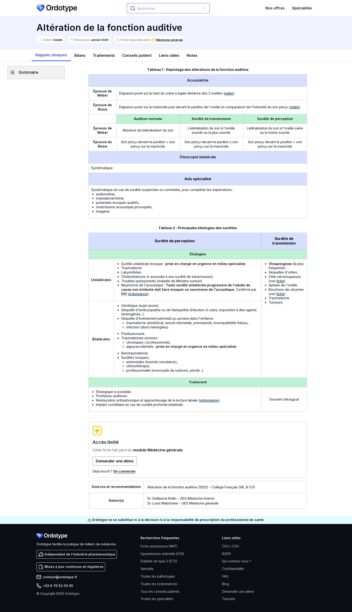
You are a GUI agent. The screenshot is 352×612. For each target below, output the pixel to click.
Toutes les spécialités (157, 599)
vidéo (229, 93)
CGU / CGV (230, 546)
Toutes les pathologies (158, 576)
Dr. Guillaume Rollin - (180, 498)
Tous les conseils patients (160, 591)
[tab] (51, 55)
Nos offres (275, 8)
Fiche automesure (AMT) (159, 546)
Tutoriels (228, 599)
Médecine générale (169, 40)
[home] (57, 8)
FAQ (225, 576)
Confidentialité (233, 569)
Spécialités (302, 8)
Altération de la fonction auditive (172, 487)
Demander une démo (238, 591)
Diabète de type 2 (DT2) (159, 561)
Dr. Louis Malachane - (182, 503)
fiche (280, 281)
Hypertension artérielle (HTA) (162, 554)
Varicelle (147, 569)
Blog (225, 584)
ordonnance (138, 294)
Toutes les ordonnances (159, 584)
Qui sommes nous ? (236, 561)
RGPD (226, 554)
